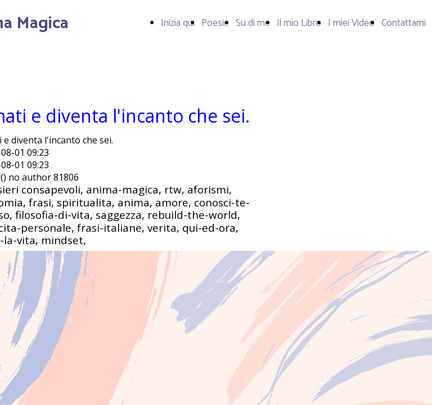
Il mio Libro (299, 23)
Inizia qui (178, 23)
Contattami (403, 23)
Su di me (253, 23)
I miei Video (351, 23)
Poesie (215, 23)
